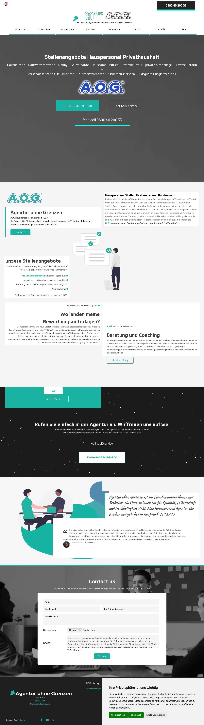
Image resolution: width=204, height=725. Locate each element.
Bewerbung (91, 29)
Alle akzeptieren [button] (118, 715)
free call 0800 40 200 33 (102, 119)
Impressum (40, 700)
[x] (52, 719)
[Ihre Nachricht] (101, 619)
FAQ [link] (53, 391)
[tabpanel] (68, 3)
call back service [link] (127, 106)
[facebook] (41, 719)
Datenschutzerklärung (40, 704)
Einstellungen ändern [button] (155, 715)
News (185, 29)
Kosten (138, 29)
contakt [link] (20, 232)
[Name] (101, 602)
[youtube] (47, 719)
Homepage (20, 29)
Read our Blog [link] (120, 360)
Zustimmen (75, 650)
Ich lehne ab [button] (136, 715)
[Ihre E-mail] (72, 609)
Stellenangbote (67, 29)
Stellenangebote (35, 275)
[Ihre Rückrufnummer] (130, 609)
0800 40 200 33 (176, 5)
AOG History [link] (53, 399)
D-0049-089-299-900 (77, 105)
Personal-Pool (44, 29)
